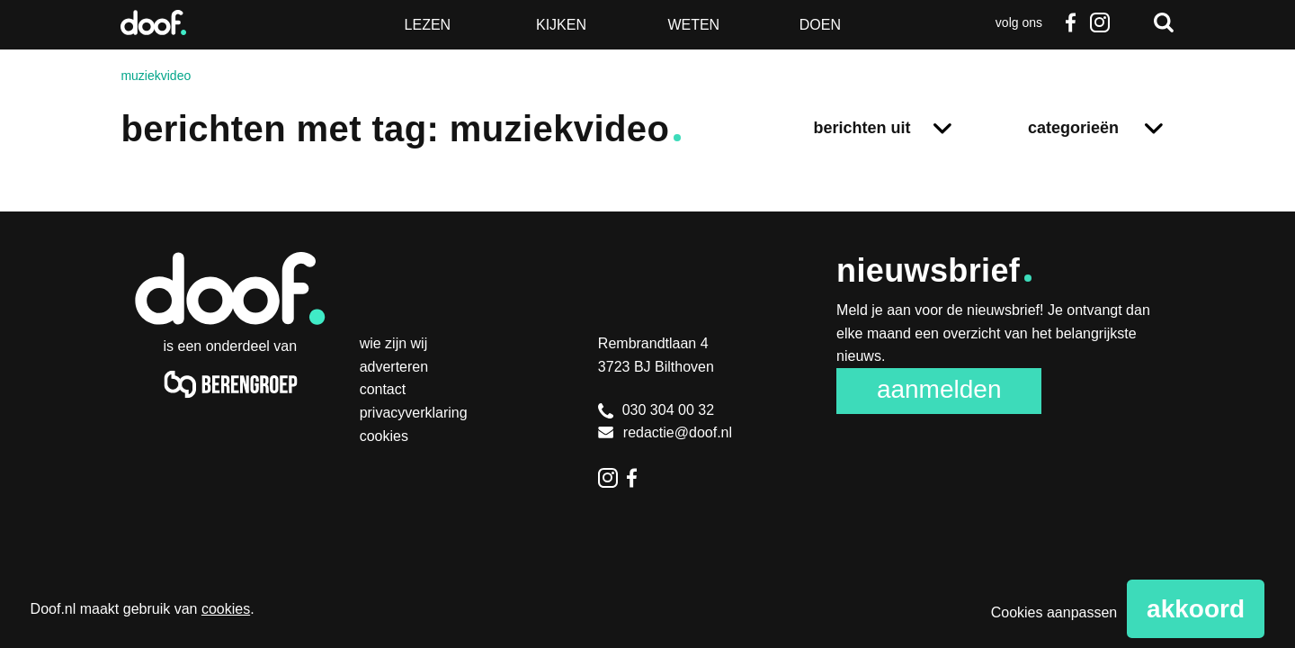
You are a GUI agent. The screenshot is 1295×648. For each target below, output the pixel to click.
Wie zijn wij (394, 343)
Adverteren (394, 366)
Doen (820, 24)
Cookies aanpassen (1054, 612)
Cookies (384, 436)
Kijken (561, 24)
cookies (225, 608)
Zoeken (1164, 22)
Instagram (1100, 22)
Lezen (428, 24)
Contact (383, 389)
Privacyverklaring (414, 412)
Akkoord (1196, 609)
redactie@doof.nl (665, 432)
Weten (693, 24)
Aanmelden (939, 389)
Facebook (1071, 22)
